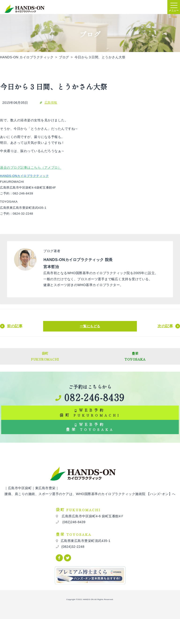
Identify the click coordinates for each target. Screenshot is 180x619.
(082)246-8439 (73, 522)
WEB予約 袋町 (90, 412)
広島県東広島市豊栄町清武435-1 (85, 541)
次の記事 (165, 326)
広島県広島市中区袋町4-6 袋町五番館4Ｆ (92, 516)
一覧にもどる (90, 326)
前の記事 (14, 326)
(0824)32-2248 (72, 546)
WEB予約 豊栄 (90, 426)
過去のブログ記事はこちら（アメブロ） (30, 167)
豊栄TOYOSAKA (135, 356)
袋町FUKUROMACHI (45, 356)
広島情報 (51, 102)
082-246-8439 (89, 397)
